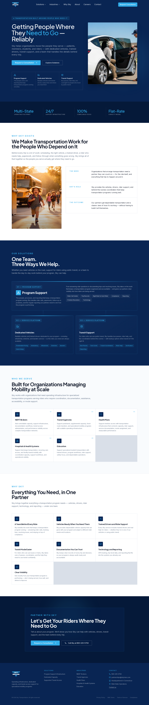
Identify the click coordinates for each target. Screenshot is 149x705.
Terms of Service (122, 697)
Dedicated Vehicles (24, 332)
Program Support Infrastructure (54, 674)
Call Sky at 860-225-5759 (77, 643)
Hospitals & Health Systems (86, 683)
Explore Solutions (52, 63)
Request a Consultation (26, 63)
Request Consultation (128, 4)
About (77, 4)
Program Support (34, 293)
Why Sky (67, 4)
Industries (55, 4)
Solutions (41, 4)
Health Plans (81, 680)
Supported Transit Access (53, 680)
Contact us (112, 687)
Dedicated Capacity (51, 677)
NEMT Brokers (81, 674)
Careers (87, 4)
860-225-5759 (116, 674)
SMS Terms (110, 697)
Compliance (133, 697)
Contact (97, 4)
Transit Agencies (82, 677)
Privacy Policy (101, 697)
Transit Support (86, 332)
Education (80, 686)
